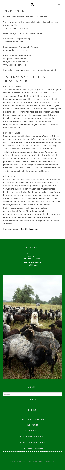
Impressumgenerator (20, 70)
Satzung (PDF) (32, 431)
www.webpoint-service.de (15, 65)
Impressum (32, 425)
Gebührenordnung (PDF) (32, 443)
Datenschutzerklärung (32, 419)
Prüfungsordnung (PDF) (32, 437)
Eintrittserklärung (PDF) (32, 448)
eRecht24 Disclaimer (29, 229)
